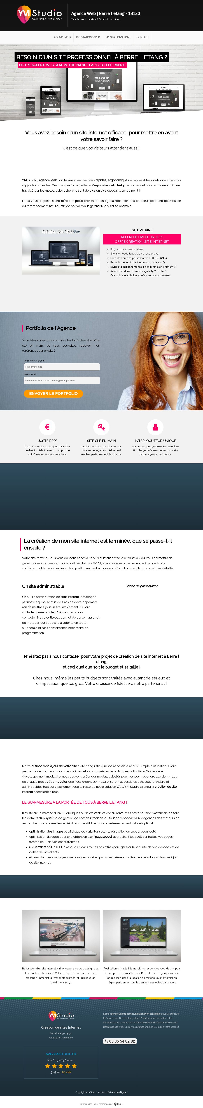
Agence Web (62, 37)
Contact (142, 37)
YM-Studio (91, 1092)
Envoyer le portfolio (53, 393)
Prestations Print (118, 37)
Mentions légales (118, 1092)
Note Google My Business (60, 1060)
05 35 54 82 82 (120, 1041)
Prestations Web (88, 37)
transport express (64, 978)
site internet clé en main (158, 1022)
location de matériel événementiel (152, 978)
